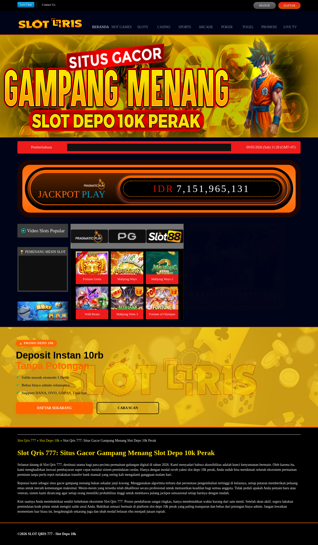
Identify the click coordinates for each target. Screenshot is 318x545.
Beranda (100, 22)
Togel (248, 22)
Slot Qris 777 (26, 440)
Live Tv (290, 22)
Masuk (264, 5)
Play (94, 194)
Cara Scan (85, 408)
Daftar (289, 5)
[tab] (89, 236)
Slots (142, 22)
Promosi (269, 22)
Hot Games (122, 22)
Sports (185, 22)
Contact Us (48, 4)
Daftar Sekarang (40, 408)
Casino (163, 22)
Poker (227, 22)
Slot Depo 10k (50, 440)
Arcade (206, 22)
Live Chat (26, 4)
